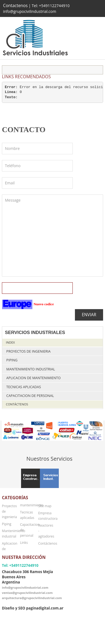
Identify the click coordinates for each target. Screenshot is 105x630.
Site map (44, 506)
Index (10, 342)
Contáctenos (17, 404)
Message (52, 235)
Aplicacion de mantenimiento (33, 378)
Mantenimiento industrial (30, 369)
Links (24, 542)
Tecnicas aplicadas (23, 387)
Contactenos (15, 5)
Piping (12, 360)
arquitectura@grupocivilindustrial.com (32, 598)
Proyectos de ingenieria (28, 351)
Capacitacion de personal (30, 395)
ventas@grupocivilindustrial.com (27, 593)
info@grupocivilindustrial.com (25, 587)
